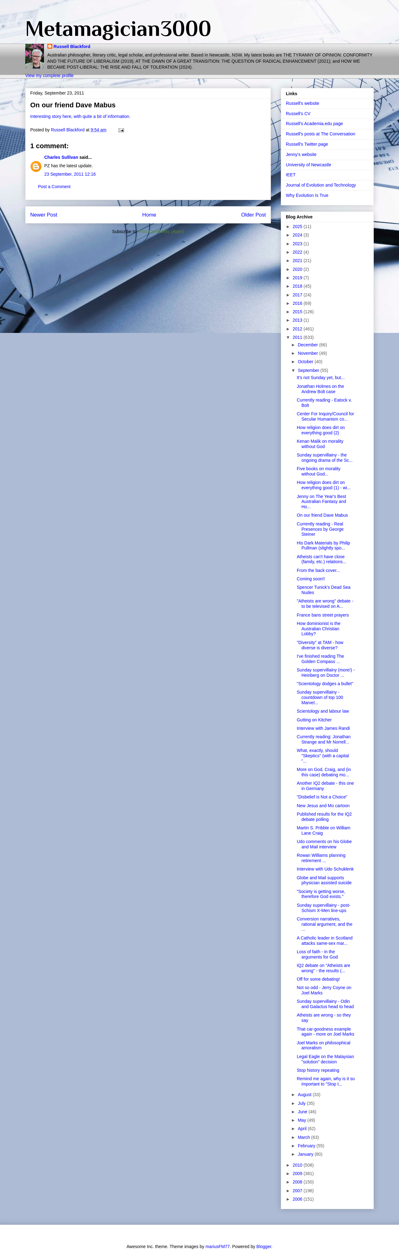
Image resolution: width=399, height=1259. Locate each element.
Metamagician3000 (118, 28)
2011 (298, 337)
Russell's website (302, 103)
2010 (298, 1165)
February (307, 1145)
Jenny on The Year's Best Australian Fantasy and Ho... (321, 502)
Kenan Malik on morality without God (320, 444)
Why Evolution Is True (307, 195)
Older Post (253, 215)
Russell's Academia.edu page (314, 123)
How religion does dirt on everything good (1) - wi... (324, 485)
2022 (298, 252)
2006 (298, 1199)
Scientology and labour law (323, 711)
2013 (298, 320)
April (303, 1128)
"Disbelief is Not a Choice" (322, 796)
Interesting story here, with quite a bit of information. (80, 116)
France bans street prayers (323, 614)
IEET (291, 174)
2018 (298, 286)
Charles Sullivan (61, 157)
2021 (298, 260)
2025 (298, 226)
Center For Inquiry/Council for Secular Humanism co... (325, 416)
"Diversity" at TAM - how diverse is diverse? (320, 645)
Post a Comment (54, 186)
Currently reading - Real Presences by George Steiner (320, 529)
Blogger (264, 1246)
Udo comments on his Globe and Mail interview (324, 844)
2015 (298, 311)
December (308, 344)
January (306, 1154)
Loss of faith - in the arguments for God (317, 954)
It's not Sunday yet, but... (321, 377)
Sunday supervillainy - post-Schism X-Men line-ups (323, 908)
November (308, 353)
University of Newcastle (308, 164)
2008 (298, 1181)
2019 (298, 277)
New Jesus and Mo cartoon (323, 805)
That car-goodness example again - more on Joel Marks (325, 1032)
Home (149, 215)
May (302, 1120)
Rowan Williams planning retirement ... (321, 858)
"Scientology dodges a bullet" (325, 683)
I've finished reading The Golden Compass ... (320, 659)
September (309, 370)
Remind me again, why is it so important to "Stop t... (326, 1081)
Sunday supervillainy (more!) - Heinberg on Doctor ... (326, 672)
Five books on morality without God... (318, 471)
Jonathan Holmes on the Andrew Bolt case (320, 389)
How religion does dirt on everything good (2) (321, 430)
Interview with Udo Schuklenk (325, 868)
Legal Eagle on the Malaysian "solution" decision (325, 1059)
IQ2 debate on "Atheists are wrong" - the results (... (323, 968)
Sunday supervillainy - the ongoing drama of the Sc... (325, 457)
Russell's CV (298, 113)
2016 (298, 303)
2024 (298, 234)
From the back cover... (318, 570)
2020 (298, 269)
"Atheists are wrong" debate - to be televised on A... (325, 603)
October (306, 361)
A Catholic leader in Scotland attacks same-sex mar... (325, 940)
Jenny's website (301, 154)
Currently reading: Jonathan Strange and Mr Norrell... (324, 739)
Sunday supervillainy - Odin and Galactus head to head (325, 1004)
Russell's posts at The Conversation (320, 133)
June (303, 1111)
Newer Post (43, 215)
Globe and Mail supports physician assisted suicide (324, 880)
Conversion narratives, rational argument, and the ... (324, 924)
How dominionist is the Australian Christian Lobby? (318, 629)
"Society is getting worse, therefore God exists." (321, 894)
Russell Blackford (72, 46)
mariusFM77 (217, 1246)
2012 (298, 328)
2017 (298, 294)
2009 (298, 1173)
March (304, 1137)
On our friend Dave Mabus (322, 515)
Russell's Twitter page (307, 144)
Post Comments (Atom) (161, 231)
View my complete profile (49, 75)
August (305, 1094)
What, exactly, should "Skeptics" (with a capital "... (323, 756)
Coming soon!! (311, 578)
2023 (298, 243)
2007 (298, 1190)
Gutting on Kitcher (314, 719)
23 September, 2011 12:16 (70, 174)
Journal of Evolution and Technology (321, 185)
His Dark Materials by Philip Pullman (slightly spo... (323, 545)
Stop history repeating (318, 1070)
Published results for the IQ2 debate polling (324, 817)
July (302, 1103)
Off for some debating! (318, 979)
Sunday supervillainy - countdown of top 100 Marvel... (320, 697)
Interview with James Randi (323, 728)
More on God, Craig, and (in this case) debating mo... (324, 772)
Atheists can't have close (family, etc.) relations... (321, 559)
